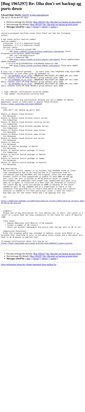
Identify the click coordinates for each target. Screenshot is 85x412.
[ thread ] (36, 27)
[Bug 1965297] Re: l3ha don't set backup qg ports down (57, 22)
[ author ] (54, 27)
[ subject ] (44, 27)
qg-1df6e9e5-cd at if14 (20, 84)
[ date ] (28, 27)
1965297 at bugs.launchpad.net (35, 15)
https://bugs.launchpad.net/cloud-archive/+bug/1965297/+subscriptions (36, 285)
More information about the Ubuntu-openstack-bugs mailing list (28, 308)
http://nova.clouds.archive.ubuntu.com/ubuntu (37, 65)
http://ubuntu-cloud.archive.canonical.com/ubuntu (39, 55)
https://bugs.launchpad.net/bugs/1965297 (21, 118)
